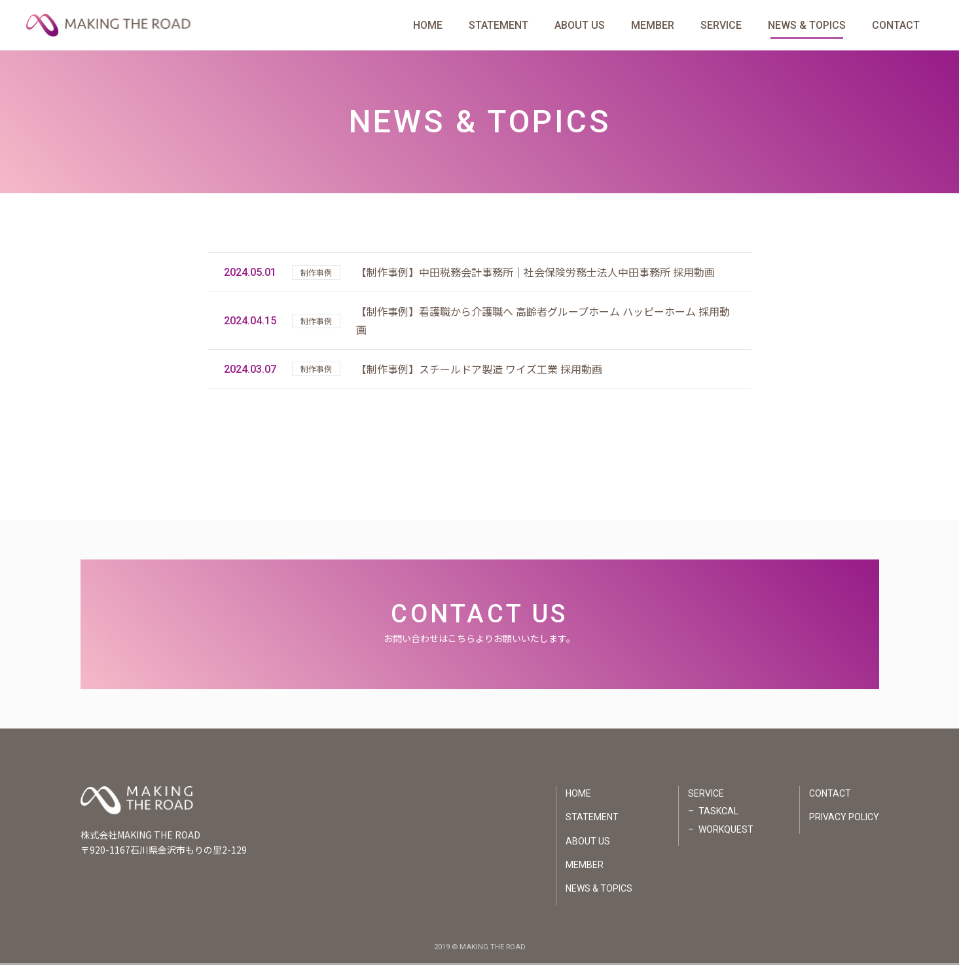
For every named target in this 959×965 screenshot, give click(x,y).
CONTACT (896, 26)
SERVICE (721, 26)
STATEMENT (498, 26)
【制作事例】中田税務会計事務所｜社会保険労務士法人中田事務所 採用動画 (535, 274)
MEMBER (652, 26)
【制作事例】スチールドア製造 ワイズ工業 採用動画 (479, 371)
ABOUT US (579, 26)
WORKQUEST (725, 831)
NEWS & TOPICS (807, 26)
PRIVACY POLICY (844, 819)
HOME (428, 26)
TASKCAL (718, 813)
